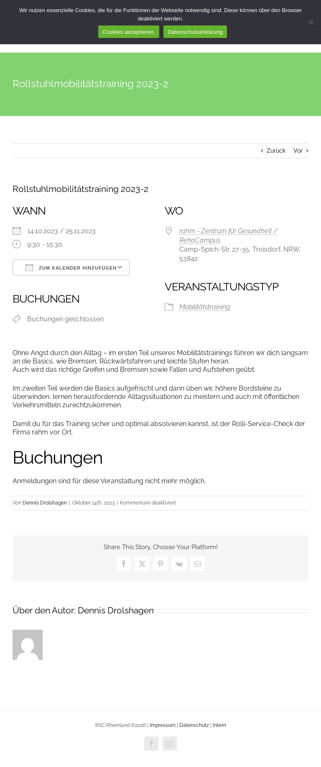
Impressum (163, 725)
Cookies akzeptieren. (128, 32)
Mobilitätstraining (204, 307)
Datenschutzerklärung (195, 32)
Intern (219, 725)
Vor (298, 150)
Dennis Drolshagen (45, 503)
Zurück (276, 150)
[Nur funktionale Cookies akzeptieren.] (310, 22)
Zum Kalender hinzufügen (71, 267)
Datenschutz (194, 725)
